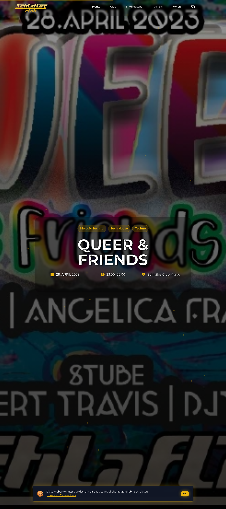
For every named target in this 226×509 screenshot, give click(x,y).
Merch (177, 6)
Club (113, 6)
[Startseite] (31, 8)
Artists (158, 6)
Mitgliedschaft (135, 6)
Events (96, 6)
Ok (185, 493)
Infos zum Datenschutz (61, 495)
